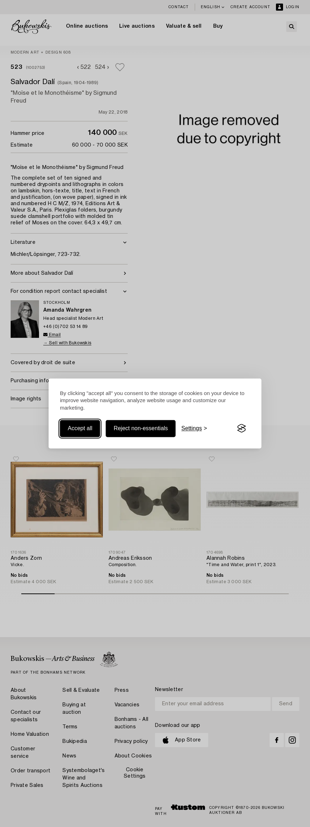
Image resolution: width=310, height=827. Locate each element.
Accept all (80, 428)
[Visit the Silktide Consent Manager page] (241, 428)
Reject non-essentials (141, 428)
